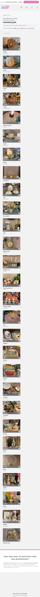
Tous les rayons (7, 33)
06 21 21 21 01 (7, 15)
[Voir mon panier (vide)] (32, 7)
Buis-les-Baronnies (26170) (8, 20)
